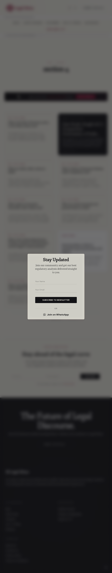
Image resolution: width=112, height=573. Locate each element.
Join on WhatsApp (56, 314)
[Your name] (56, 281)
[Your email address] (56, 290)
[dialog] (56, 286)
